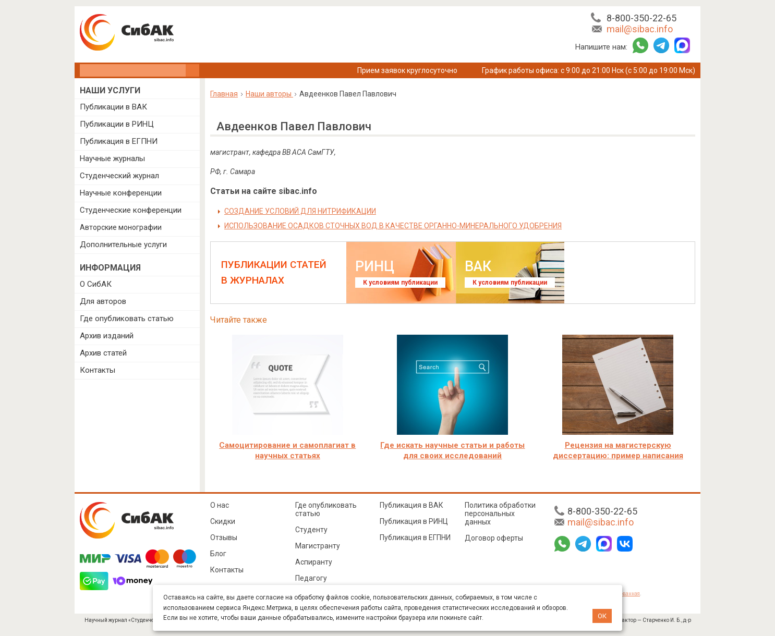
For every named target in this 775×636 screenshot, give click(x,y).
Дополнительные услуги (123, 244)
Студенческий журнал (119, 175)
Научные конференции (121, 193)
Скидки (222, 521)
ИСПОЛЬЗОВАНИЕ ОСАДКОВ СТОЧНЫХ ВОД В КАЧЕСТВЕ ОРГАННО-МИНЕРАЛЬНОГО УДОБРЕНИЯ (393, 226)
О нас (219, 505)
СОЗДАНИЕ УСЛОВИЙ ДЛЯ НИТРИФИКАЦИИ (300, 211)
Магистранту (317, 546)
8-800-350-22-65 (641, 18)
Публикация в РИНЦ (414, 521)
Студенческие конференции (130, 210)
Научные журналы (112, 158)
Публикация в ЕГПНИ (119, 141)
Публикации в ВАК (113, 107)
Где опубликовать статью (127, 318)
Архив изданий (107, 335)
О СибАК (96, 284)
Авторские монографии (121, 227)
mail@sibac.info (640, 28)
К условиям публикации (400, 282)
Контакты (97, 370)
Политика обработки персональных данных (500, 513)
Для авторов (103, 301)
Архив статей (103, 353)
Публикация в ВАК (411, 505)
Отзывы (223, 537)
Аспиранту (313, 562)
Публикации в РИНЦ (117, 124)
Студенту (311, 529)
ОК (602, 616)
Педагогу (311, 578)
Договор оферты (494, 538)
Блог (218, 553)
